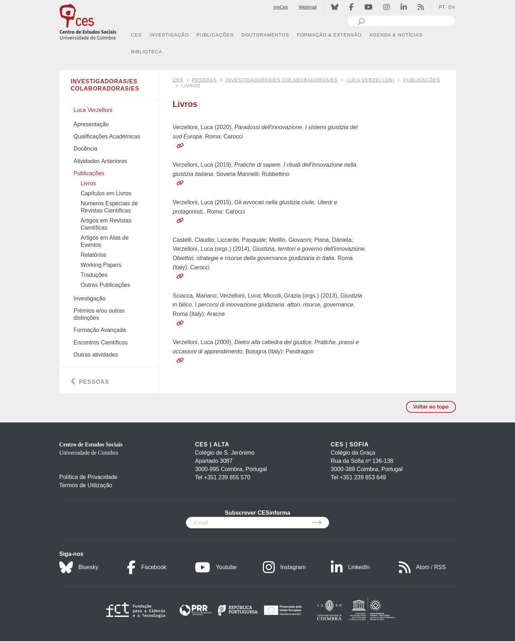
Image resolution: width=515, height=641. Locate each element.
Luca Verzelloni (370, 80)
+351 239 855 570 (227, 477)
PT (442, 7)
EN (451, 7)
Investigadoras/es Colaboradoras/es (282, 80)
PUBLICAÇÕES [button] (215, 35)
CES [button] (136, 35)
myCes (281, 7)
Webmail (308, 7)
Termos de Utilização (86, 485)
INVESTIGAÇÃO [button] (169, 35)
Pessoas (204, 80)
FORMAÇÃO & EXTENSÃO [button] (329, 35)
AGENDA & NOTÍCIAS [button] (395, 35)
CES (178, 80)
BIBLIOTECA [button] (146, 51)
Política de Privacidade (88, 477)
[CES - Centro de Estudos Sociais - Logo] (88, 21)
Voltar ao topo (431, 406)
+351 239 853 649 (363, 477)
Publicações (421, 80)
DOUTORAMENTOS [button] (265, 35)
